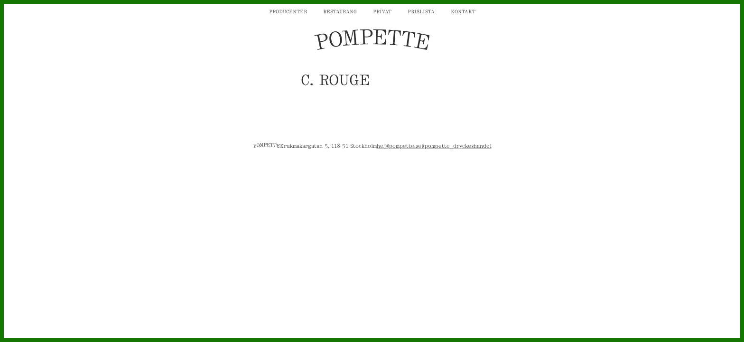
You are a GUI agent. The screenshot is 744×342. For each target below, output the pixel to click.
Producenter (288, 11)
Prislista (421, 11)
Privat (382, 11)
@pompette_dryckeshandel (456, 145)
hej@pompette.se (399, 145)
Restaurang (340, 11)
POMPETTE (372, 40)
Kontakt (463, 11)
